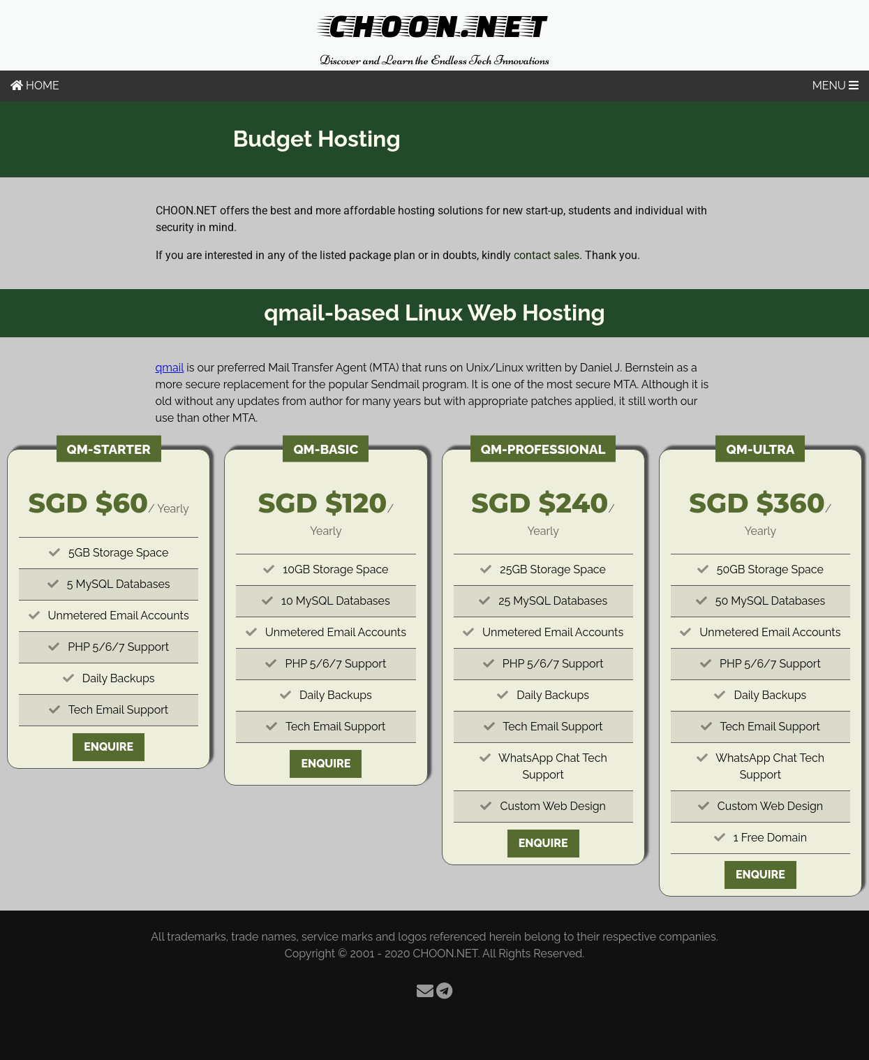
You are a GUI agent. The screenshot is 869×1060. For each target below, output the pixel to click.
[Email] (425, 991)
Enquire (108, 746)
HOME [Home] (34, 85)
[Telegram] (444, 991)
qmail (170, 367)
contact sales (546, 255)
